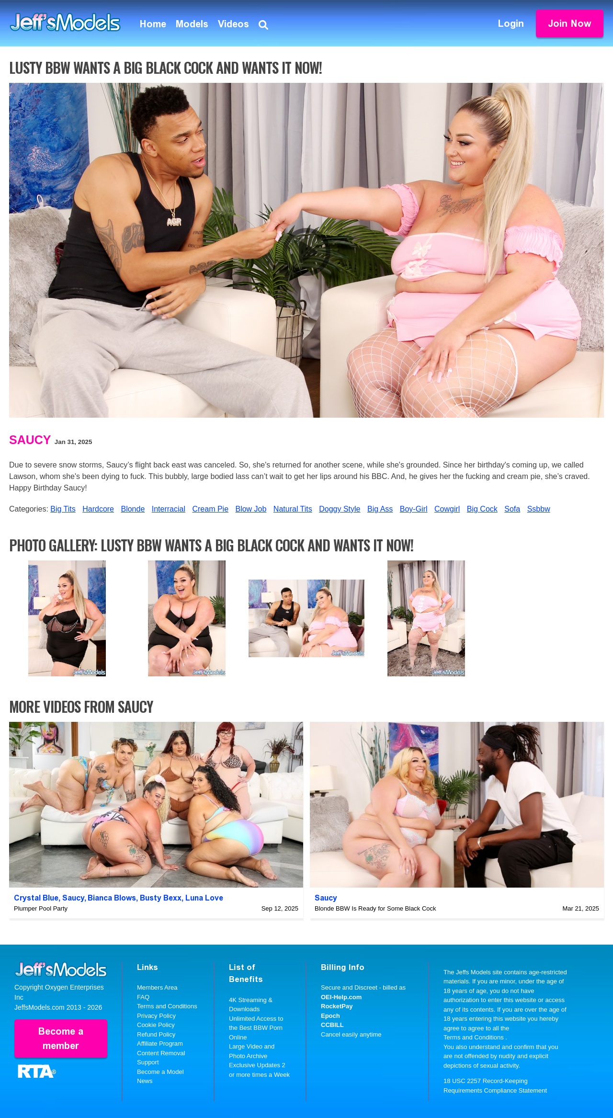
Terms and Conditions (167, 1006)
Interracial (168, 509)
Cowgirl (447, 509)
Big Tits (62, 509)
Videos (233, 24)
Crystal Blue (36, 897)
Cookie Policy (156, 1024)
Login (511, 23)
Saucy (30, 439)
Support (148, 1062)
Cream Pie (210, 509)
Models (192, 24)
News (145, 1080)
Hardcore (98, 509)
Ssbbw (538, 509)
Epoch (330, 1015)
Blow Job (250, 509)
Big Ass (380, 509)
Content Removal (161, 1053)
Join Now (569, 23)
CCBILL (332, 1024)
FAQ (143, 997)
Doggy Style (339, 509)
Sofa (512, 509)
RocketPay (336, 1006)
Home (153, 24)
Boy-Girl (414, 509)
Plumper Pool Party (41, 908)
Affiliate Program (160, 1043)
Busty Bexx (161, 897)
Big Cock (482, 509)
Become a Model (160, 1071)
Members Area (157, 987)
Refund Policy (156, 1034)
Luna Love (204, 897)
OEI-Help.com (341, 997)
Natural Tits (292, 509)
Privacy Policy (156, 1015)
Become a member (60, 1038)
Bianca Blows (112, 897)
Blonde (133, 509)
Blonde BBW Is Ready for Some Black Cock (375, 908)
